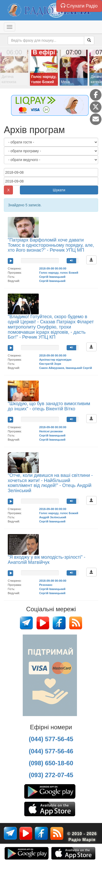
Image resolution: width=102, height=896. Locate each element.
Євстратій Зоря (50, 363)
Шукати (59, 190)
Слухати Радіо (79, 6)
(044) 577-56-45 (51, 738)
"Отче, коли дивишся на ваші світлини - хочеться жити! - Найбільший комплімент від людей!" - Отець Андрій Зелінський (50, 483)
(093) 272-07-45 (51, 774)
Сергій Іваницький (52, 276)
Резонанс (45, 584)
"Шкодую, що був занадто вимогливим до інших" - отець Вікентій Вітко (49, 406)
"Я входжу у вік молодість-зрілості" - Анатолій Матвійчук (46, 560)
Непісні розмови (51, 431)
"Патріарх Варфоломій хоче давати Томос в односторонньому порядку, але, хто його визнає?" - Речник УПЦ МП (51, 245)
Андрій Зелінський (52, 517)
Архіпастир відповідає (55, 359)
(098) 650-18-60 (51, 763)
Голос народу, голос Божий (58, 272)
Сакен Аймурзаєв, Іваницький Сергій (65, 367)
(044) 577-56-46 (51, 751)
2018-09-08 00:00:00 (52, 268)
